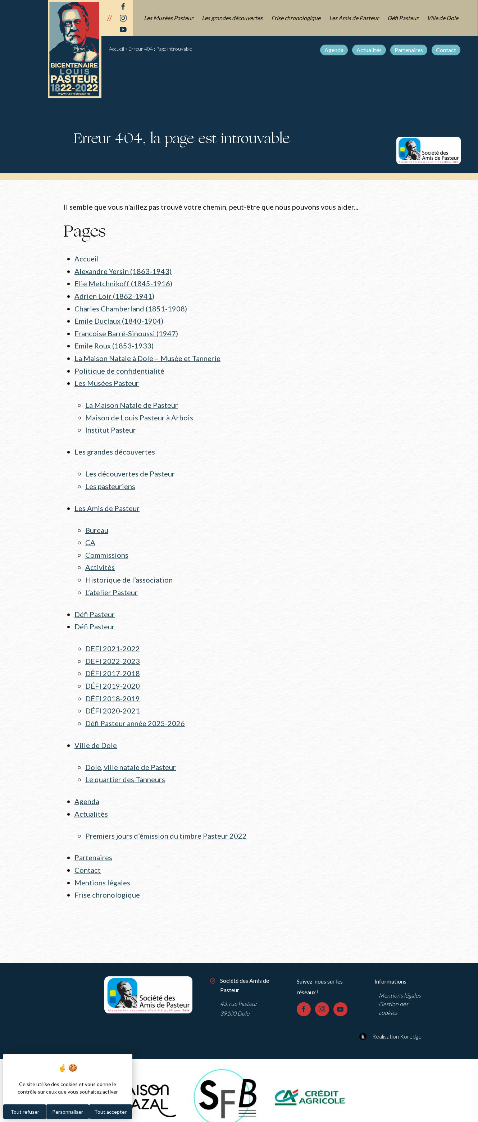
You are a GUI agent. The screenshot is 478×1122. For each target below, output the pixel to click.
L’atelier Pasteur (111, 585)
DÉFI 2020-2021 (112, 701)
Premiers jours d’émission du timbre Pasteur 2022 (166, 823)
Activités (100, 560)
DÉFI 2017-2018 (112, 664)
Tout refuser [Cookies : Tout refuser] (24, 1112)
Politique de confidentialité (119, 368)
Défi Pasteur (403, 17)
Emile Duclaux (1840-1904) (118, 319)
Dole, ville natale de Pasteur (130, 756)
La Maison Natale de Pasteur (131, 401)
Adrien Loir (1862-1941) (114, 295)
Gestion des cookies (393, 995)
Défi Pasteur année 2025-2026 (135, 713)
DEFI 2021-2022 (112, 640)
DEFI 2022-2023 (112, 652)
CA (90, 536)
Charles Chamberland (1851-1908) (130, 307)
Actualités (369, 49)
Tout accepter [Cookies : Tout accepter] (110, 1112)
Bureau (96, 524)
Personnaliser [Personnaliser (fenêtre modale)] (67, 1112)
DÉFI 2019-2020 (112, 676)
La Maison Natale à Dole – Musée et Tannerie (147, 355)
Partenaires (409, 49)
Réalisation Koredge (389, 1022)
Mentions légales (102, 869)
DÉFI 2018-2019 (112, 688)
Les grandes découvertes (232, 17)
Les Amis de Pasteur (354, 17)
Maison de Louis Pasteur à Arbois (139, 413)
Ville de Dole (443, 17)
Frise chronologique (296, 17)
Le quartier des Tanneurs (125, 768)
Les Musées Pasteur (169, 17)
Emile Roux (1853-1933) (114, 343)
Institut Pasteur (110, 425)
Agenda (334, 49)
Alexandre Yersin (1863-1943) (123, 270)
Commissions (106, 548)
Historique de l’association (129, 573)
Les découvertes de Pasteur (130, 469)
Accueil (116, 49)
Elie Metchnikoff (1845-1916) (123, 283)
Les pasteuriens (110, 481)
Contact (446, 49)
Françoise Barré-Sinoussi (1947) (126, 331)
